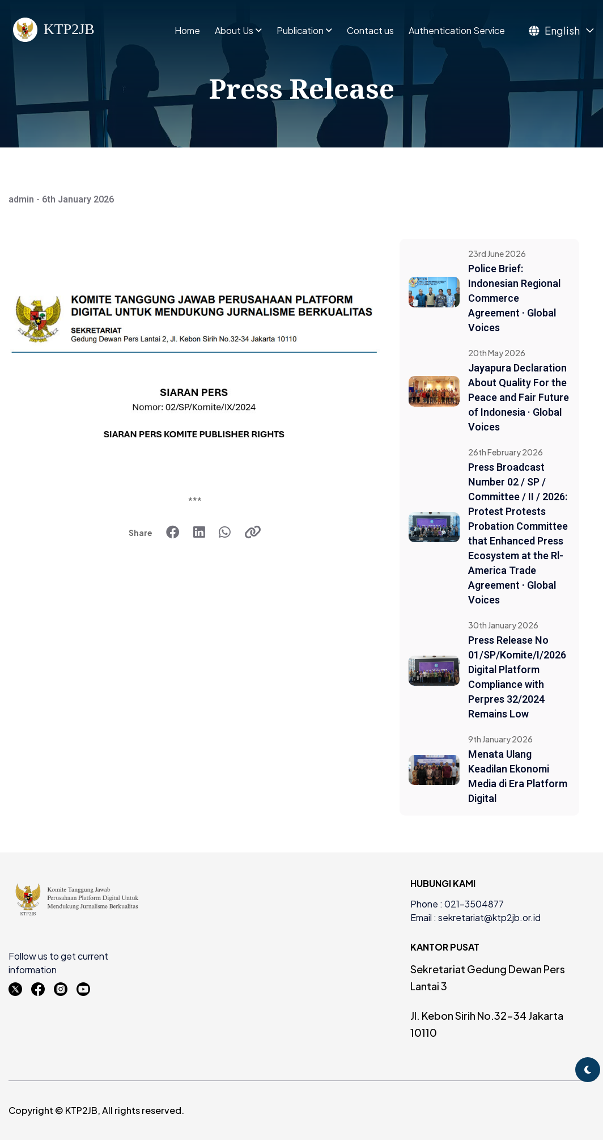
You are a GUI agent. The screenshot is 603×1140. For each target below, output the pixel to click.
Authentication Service (457, 30)
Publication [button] (300, 30)
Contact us (370, 30)
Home (187, 30)
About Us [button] (234, 30)
